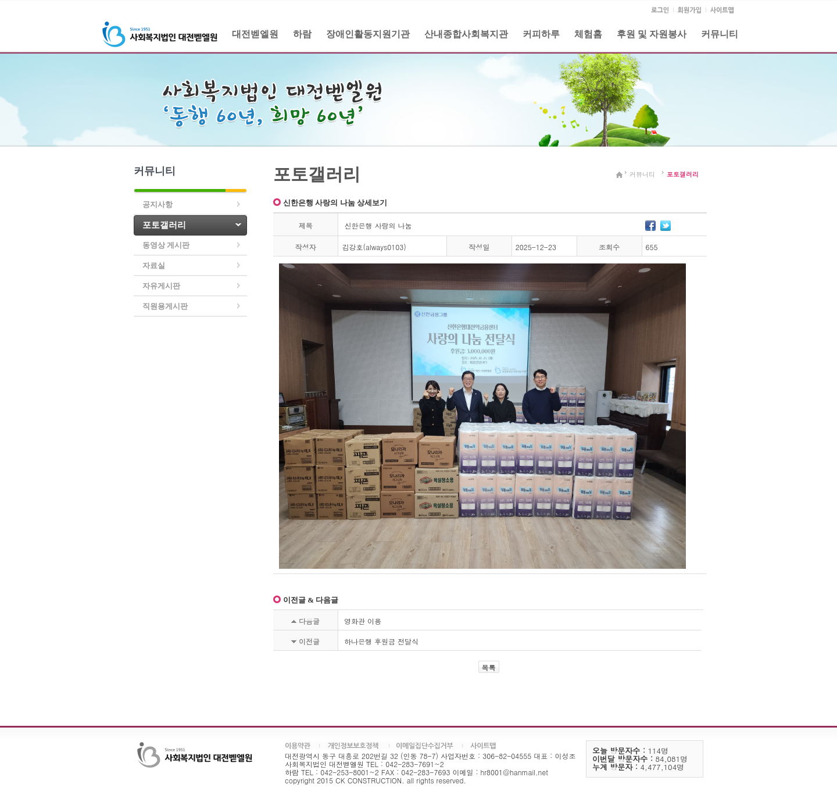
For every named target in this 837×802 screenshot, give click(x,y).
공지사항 (157, 204)
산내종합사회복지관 (466, 34)
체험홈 (588, 34)
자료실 (153, 265)
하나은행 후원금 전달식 (381, 641)
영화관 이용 (362, 621)
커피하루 (541, 34)
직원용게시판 (165, 306)
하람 (302, 34)
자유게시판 (161, 285)
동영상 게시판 (165, 245)
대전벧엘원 (255, 34)
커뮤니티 (719, 34)
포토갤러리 (164, 225)
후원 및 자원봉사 (651, 34)
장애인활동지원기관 (368, 34)
